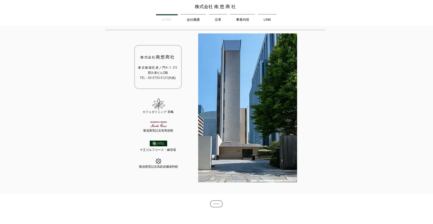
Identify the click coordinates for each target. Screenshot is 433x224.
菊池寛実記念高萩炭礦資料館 (158, 166)
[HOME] (216, 203)
